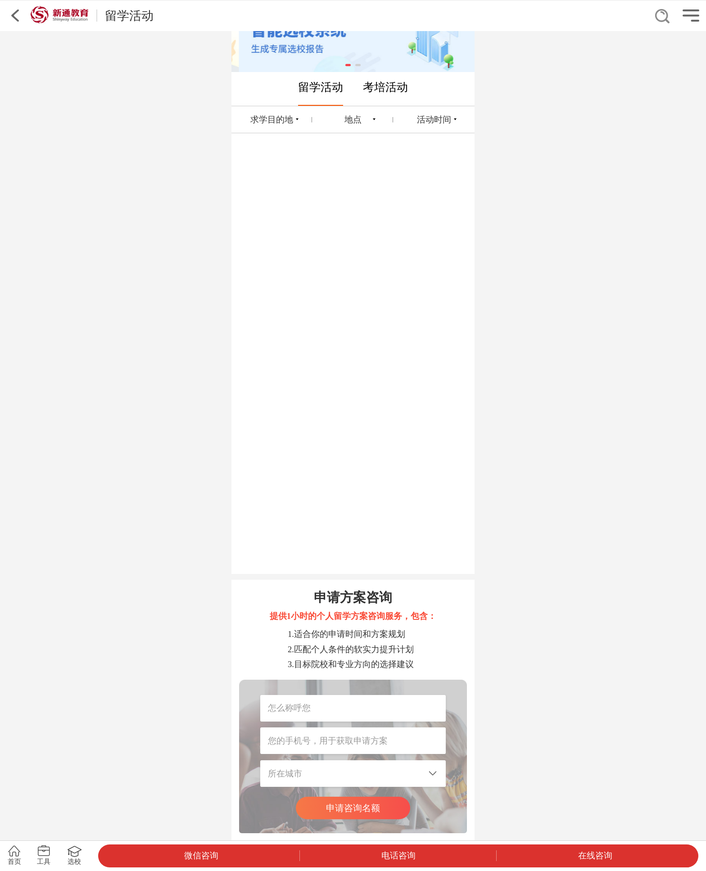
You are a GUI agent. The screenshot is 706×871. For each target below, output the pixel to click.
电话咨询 (398, 855)
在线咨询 (595, 855)
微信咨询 (201, 855)
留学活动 (320, 87)
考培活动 (385, 87)
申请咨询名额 (353, 808)
